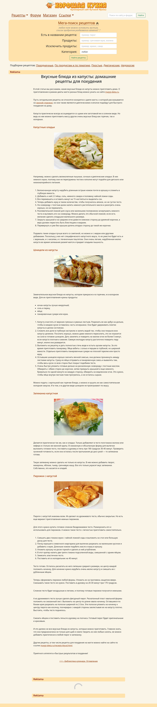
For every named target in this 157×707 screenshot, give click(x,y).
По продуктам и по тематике (72, 65)
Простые (96, 65)
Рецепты (18, 15)
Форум (35, 15)
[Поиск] (122, 15)
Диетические (112, 65)
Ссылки (65, 15)
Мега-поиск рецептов (78, 22)
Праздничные (44, 65)
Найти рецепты (78, 57)
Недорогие (127, 65)
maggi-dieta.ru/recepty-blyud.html (56, 645)
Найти (141, 15)
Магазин (50, 15)
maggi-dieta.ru (112, 92)
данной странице (44, 102)
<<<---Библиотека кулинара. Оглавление (78, 661)
